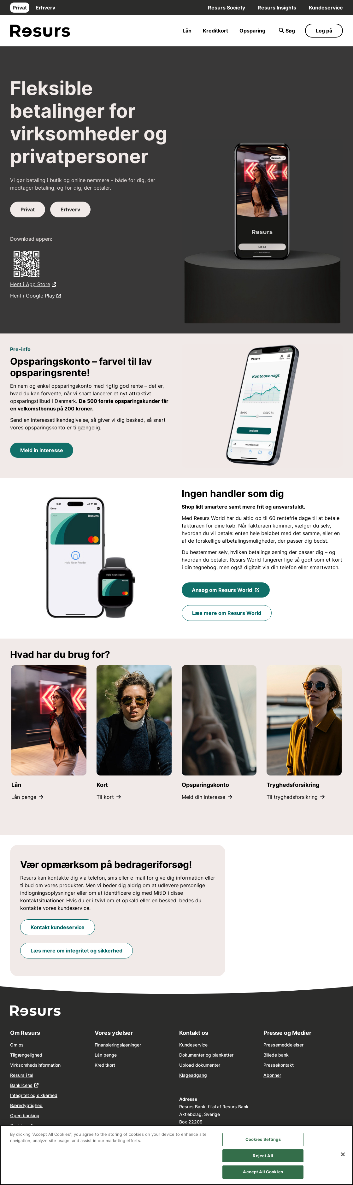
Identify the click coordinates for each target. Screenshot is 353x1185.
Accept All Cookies (263, 1171)
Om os (17, 1044)
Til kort (109, 797)
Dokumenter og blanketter (206, 1055)
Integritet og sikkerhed (33, 1095)
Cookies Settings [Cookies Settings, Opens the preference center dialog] (263, 1139)
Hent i (33, 283)
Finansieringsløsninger (118, 1044)
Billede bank (276, 1055)
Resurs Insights (277, 7)
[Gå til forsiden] (40, 31)
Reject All (263, 1155)
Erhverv (45, 7)
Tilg (14, 1055)
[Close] (343, 1154)
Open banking (24, 1115)
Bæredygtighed (26, 1105)
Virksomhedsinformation (35, 1065)
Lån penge (27, 797)
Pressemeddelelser (283, 1044)
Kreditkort (215, 30)
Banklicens (21, 1085)
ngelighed (32, 1055)
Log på (324, 30)
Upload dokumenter (199, 1065)
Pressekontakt (278, 1065)
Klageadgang (193, 1075)
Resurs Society (226, 7)
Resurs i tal (21, 1075)
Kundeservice (326, 7)
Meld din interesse (207, 797)
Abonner (272, 1075)
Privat (20, 7)
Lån (187, 30)
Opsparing (252, 30)
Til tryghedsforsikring (296, 797)
